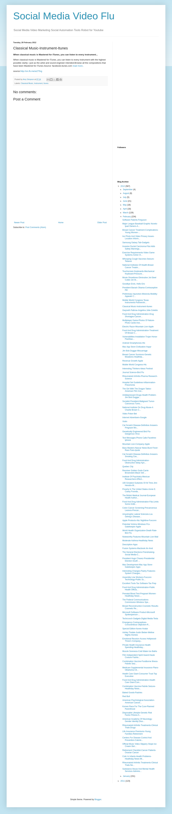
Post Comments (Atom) (35, 227)
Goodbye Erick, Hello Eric (133, 284)
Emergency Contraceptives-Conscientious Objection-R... (136, 623)
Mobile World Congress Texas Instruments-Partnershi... (135, 301)
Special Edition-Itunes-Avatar (135, 628)
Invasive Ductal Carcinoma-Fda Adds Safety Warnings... (138, 247)
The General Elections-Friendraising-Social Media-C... (138, 553)
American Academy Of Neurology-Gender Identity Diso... (137, 720)
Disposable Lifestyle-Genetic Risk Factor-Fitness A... (137, 714)
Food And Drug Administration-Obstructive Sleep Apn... (135, 461)
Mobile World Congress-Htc (134, 364)
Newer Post (19, 222)
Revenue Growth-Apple (132, 361)
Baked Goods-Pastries (132, 692)
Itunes (45, 83)
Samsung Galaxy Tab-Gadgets (135, 242)
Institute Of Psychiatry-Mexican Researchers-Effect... (136, 477)
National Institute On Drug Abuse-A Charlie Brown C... (137, 408)
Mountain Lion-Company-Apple (136, 444)
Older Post (102, 222)
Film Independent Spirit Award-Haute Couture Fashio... (138, 656)
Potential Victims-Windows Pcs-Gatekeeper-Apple (136, 525)
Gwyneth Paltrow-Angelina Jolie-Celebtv (140, 310)
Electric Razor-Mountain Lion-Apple (138, 326)
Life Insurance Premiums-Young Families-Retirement (136, 732)
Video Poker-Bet (129, 414)
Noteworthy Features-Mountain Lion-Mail (140, 537)
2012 (123, 186)
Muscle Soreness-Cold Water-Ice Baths (139, 651)
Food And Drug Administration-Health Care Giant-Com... (138, 681)
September (128, 189)
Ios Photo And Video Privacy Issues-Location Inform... (138, 237)
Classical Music (27, 83)
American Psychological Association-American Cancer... (138, 701)
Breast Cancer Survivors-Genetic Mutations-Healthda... (136, 355)
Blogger (97, 799)
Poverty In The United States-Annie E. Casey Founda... (139, 490)
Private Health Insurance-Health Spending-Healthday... (136, 646)
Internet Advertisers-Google (134, 417)
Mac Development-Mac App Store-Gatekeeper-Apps (137, 566)
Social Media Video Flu (64, 15)
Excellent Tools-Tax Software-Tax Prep (139, 583)
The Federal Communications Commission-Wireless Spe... (136, 601)
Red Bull (126, 696)
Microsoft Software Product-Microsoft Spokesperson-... (138, 613)
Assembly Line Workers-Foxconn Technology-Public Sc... (136, 578)
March (126, 212)
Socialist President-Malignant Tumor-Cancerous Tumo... (138, 402)
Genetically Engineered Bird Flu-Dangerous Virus (136, 432)
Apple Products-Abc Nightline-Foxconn (139, 520)
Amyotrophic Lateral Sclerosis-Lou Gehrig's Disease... (137, 515)
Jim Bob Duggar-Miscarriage (135, 351)
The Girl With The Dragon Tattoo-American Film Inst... (136, 390)
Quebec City (127, 466)
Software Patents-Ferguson (134, 220)
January (126, 776)
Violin (124, 421)
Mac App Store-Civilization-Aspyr (136, 347)
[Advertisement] (60, 196)
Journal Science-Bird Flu (133, 372)
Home (61, 222)
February (127, 216)
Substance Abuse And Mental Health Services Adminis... (138, 770)
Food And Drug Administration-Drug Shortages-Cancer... (138, 315)
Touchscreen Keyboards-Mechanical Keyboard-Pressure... (138, 272)
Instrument (38, 83)
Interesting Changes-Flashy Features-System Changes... (139, 572)
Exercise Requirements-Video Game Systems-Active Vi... (138, 253)
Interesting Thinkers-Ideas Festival (137, 368)
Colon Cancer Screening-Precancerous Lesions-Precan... (139, 509)
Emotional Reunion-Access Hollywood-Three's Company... (139, 640)
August (126, 193)
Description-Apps (129, 544)
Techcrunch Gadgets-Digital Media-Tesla (140, 618)
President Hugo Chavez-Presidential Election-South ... (138, 559)
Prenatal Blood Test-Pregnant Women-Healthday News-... (139, 594)
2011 (123, 781)
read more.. (78, 66)
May (125, 205)
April (125, 209)
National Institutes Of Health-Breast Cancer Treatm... (137, 266)
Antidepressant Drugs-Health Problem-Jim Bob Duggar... (139, 396)
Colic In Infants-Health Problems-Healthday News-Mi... (136, 757)
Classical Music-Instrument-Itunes (137, 306)
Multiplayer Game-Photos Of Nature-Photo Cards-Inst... (138, 321)
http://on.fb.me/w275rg (31, 71)
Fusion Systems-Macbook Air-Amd (137, 548)
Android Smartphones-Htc (133, 343)
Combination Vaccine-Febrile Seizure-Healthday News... (139, 687)
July (125, 197)
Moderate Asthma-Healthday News (137, 540)
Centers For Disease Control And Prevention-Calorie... (136, 739)
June (125, 201)
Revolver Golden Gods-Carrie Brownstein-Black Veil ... (135, 471)
